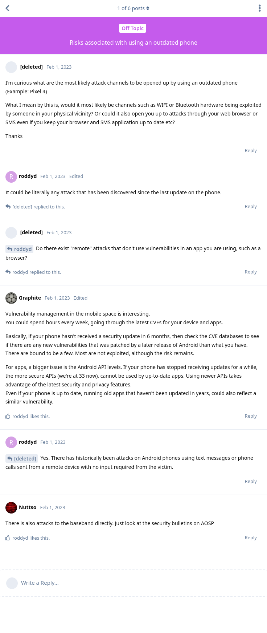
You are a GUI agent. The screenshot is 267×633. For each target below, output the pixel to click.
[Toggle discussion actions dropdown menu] (259, 8)
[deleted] (25, 458)
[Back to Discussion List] (7, 8)
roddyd (23, 249)
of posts (133, 8)
